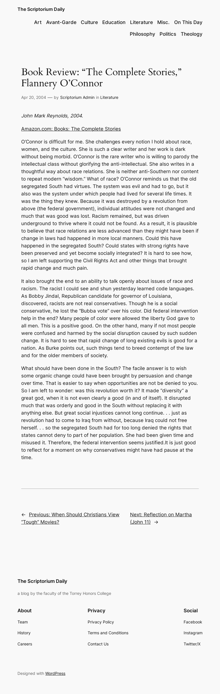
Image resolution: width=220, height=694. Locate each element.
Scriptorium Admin (77, 97)
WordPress (55, 673)
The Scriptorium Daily (41, 9)
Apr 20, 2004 (33, 97)
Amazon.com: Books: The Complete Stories (71, 129)
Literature (109, 97)
